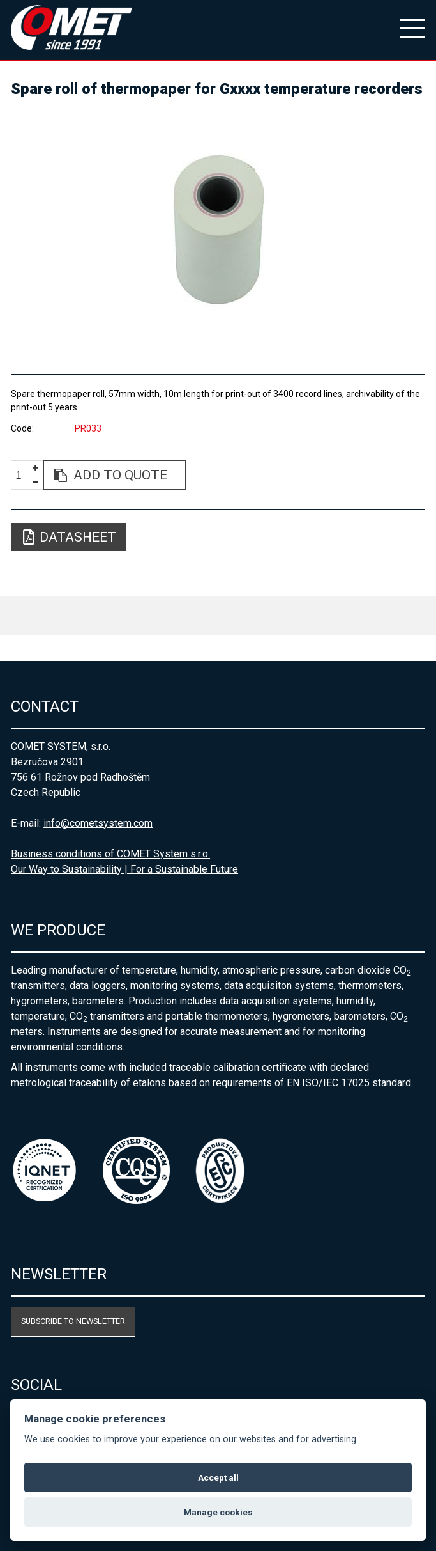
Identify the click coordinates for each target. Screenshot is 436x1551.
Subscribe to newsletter (73, 1321)
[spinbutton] (23, 475)
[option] (218, 230)
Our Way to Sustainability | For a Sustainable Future (124, 869)
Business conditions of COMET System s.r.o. (110, 854)
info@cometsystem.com (98, 823)
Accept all (218, 1477)
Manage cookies (218, 1512)
